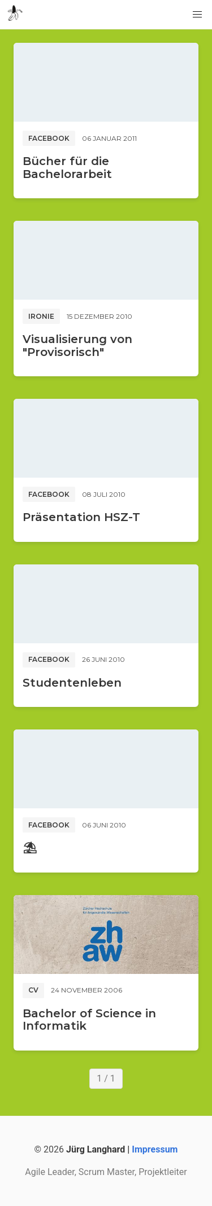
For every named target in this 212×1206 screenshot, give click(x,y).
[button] (197, 14)
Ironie (41, 316)
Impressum (155, 1149)
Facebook (49, 138)
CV (33, 990)
